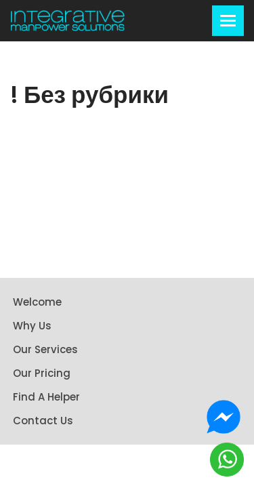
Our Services (45, 349)
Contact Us (43, 420)
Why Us (32, 326)
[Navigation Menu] (228, 20)
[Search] (200, 21)
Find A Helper (46, 397)
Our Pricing (41, 373)
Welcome (37, 302)
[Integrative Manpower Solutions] (67, 20)
